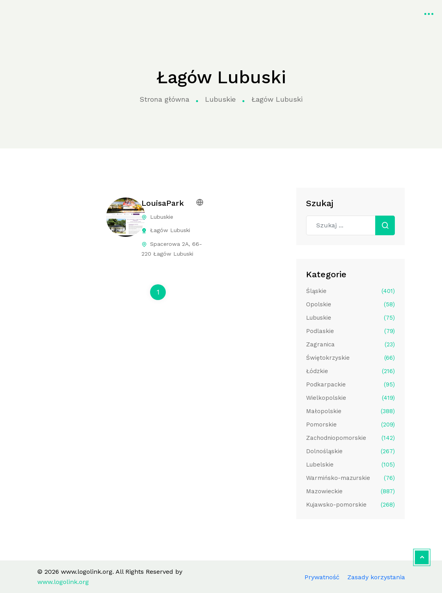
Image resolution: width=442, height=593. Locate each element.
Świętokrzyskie (350, 357)
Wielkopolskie (350, 398)
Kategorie (166, 12)
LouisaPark (162, 203)
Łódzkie (350, 371)
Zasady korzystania (376, 577)
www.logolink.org (37, 13)
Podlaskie (350, 331)
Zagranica (350, 344)
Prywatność (321, 577)
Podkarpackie (350, 384)
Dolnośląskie (350, 451)
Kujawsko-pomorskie (350, 504)
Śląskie (350, 291)
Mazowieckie (350, 491)
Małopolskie (350, 411)
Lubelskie (350, 464)
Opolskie (350, 304)
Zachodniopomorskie (350, 438)
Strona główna (114, 12)
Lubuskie (220, 99)
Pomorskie (350, 424)
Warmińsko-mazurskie (350, 478)
